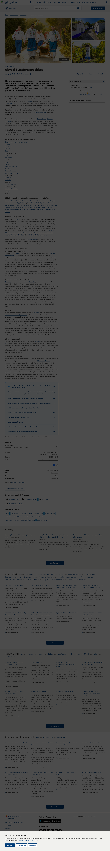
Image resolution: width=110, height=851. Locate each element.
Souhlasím (10, 845)
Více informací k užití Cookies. (29, 840)
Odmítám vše (21, 845)
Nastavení (32, 845)
